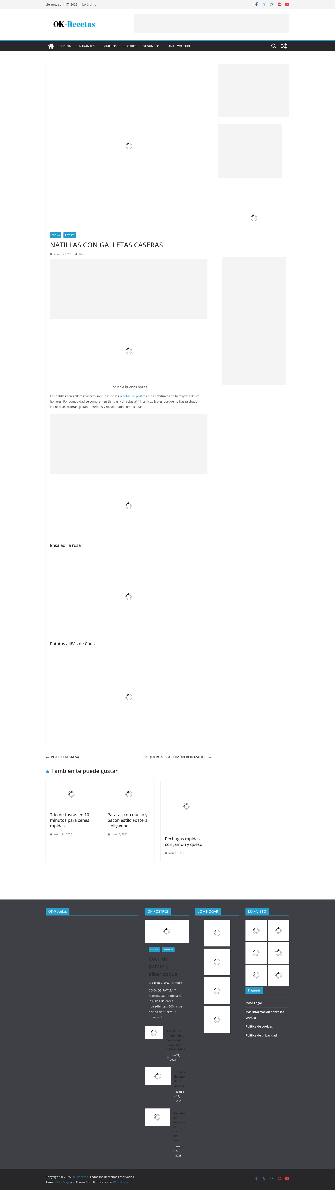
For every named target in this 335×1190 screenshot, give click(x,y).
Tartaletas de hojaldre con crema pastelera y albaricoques (176, 1040)
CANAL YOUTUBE (178, 46)
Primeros (109, 46)
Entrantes (86, 46)
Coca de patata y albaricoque (163, 966)
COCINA (65, 46)
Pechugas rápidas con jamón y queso (183, 841)
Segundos (151, 46)
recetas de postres (133, 396)
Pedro (178, 982)
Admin (82, 254)
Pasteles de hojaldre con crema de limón (179, 1126)
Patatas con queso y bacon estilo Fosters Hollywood (127, 820)
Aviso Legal (253, 1003)
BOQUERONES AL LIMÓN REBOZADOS (177, 757)
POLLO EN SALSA (62, 757)
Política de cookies (259, 1026)
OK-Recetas (57, 911)
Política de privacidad (261, 1035)
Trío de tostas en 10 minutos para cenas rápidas (69, 820)
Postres (130, 46)
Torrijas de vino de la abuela (179, 1079)
